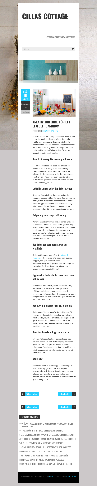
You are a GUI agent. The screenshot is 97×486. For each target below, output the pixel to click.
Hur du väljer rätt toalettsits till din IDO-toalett (42, 451)
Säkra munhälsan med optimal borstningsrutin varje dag (45, 447)
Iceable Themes (71, 476)
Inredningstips (48, 130)
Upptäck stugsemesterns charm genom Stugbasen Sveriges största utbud (46, 425)
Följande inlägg (65, 394)
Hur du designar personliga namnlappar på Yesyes (41, 459)
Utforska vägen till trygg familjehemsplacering (41, 430)
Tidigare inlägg (31, 394)
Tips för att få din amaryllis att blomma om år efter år (43, 455)
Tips (56, 130)
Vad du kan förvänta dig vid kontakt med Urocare (41, 443)
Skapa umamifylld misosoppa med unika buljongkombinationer (46, 434)
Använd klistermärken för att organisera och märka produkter (47, 438)
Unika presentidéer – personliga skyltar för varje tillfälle (45, 463)
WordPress (52, 476)
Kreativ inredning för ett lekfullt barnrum (51, 123)
